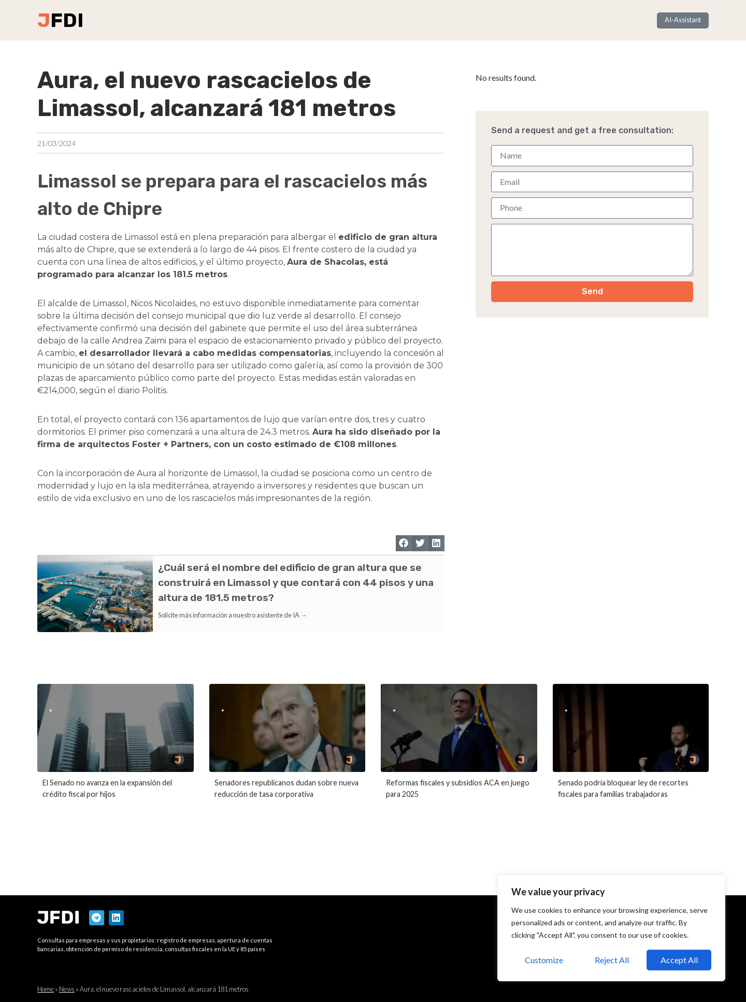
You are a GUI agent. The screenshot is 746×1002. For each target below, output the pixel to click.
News (67, 989)
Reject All (612, 960)
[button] (404, 543)
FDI (66, 20)
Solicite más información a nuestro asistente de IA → (232, 615)
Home (45, 989)
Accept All (679, 960)
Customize (544, 960)
